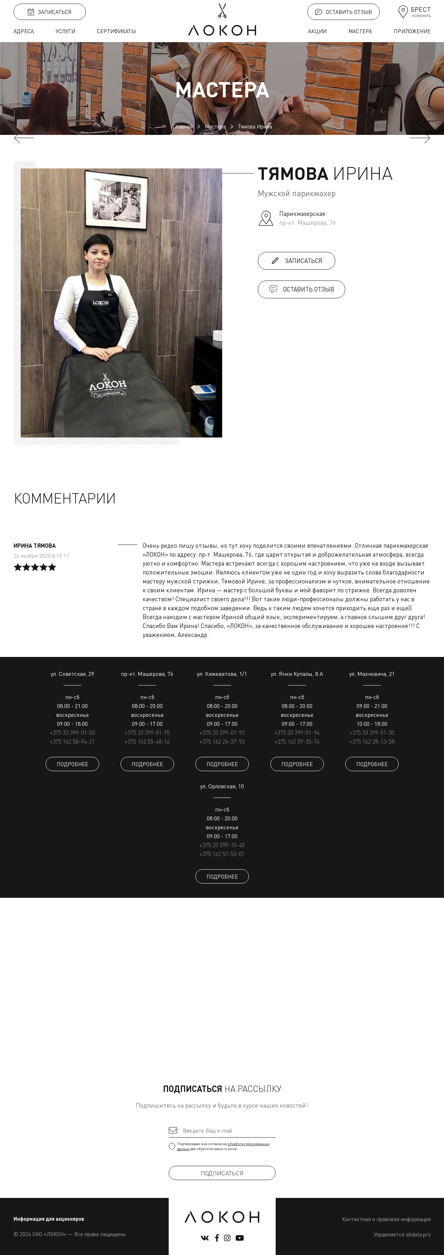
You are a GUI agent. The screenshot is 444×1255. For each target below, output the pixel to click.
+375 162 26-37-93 (222, 741)
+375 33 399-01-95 (147, 732)
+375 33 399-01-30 (371, 732)
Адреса (24, 31)
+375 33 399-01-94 (297, 732)
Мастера (360, 31)
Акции (317, 31)
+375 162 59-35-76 (297, 741)
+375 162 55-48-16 (147, 741)
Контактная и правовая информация (386, 1219)
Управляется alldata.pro (402, 1234)
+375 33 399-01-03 (72, 732)
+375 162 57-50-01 (222, 853)
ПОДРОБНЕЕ (72, 764)
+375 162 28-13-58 (371, 741)
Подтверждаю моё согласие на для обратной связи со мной (222, 1146)
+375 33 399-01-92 (222, 732)
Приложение (412, 31)
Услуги (65, 31)
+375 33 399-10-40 (222, 845)
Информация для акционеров (49, 1219)
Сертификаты (116, 31)
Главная (182, 126)
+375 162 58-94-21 (72, 741)
